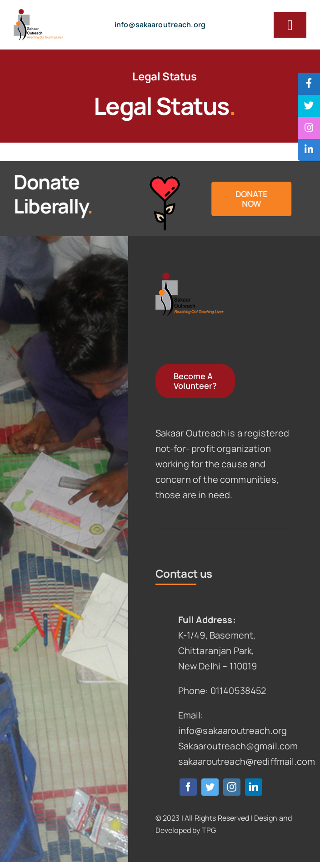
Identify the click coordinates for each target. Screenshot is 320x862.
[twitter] (210, 787)
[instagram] (231, 787)
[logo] (38, 13)
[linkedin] (253, 787)
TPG (209, 830)
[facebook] (188, 787)
